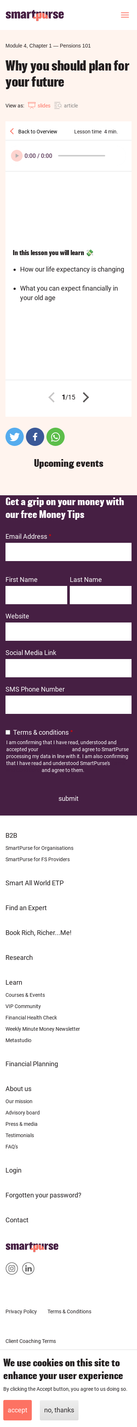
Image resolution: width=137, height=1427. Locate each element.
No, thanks (59, 1410)
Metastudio (18, 1040)
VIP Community (23, 1006)
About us (18, 1089)
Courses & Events (25, 995)
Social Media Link (30, 652)
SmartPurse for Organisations (39, 848)
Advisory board (22, 1113)
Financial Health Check (31, 1018)
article (71, 106)
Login (13, 1170)
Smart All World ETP (34, 883)
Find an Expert (26, 908)
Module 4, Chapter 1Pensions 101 (48, 46)
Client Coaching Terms (30, 1341)
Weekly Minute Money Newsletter (42, 1029)
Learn (13, 982)
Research (19, 957)
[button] (14, 437)
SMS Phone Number (35, 689)
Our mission (19, 1101)
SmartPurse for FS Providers (37, 859)
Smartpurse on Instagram (11, 1270)
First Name (21, 579)
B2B (11, 835)
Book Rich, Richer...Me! (38, 932)
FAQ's (11, 1147)
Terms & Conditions (69, 1311)
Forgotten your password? (43, 1195)
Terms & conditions (41, 732)
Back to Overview (37, 132)
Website (17, 616)
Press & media (21, 1124)
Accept (17, 1410)
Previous (53, 397)
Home (14, 1245)
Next (83, 397)
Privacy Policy (55, 749)
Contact (16, 1220)
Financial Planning (31, 1064)
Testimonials (19, 1135)
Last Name (86, 579)
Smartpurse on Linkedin (28, 1270)
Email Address (26, 536)
